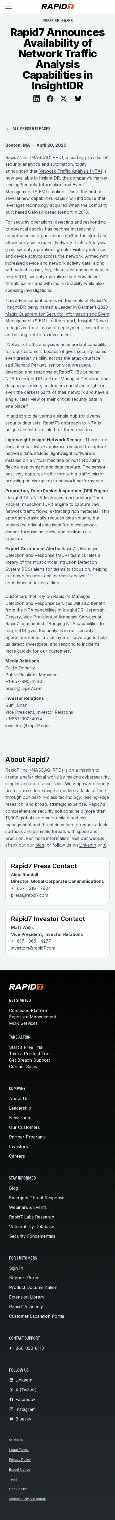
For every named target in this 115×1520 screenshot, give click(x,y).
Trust (13, 1479)
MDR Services (23, 1023)
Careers (17, 1156)
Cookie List (18, 1489)
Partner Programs (27, 1137)
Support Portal (24, 1277)
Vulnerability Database (31, 1226)
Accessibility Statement (27, 1499)
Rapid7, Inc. (17, 157)
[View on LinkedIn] (36, 98)
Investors (18, 1146)
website (96, 838)
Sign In (16, 1268)
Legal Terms (19, 1450)
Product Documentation (33, 1287)
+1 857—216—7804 (31, 888)
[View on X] (63, 99)
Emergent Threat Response (37, 1197)
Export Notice (19, 1469)
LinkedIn (87, 845)
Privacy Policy (20, 1460)
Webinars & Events (28, 1207)
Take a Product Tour (30, 1053)
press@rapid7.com (29, 895)
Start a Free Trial (26, 1047)
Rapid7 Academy (26, 1306)
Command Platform (28, 1010)
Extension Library (26, 1297)
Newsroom (20, 1117)
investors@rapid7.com (33, 948)
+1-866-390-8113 (26, 1348)
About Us (18, 1098)
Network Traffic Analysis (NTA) (70, 171)
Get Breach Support (29, 1060)
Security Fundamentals (32, 1236)
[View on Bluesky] (78, 98)
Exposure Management (32, 1016)
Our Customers (24, 1127)
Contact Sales (23, 1066)
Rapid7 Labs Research (31, 1217)
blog (39, 845)
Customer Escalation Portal (36, 1316)
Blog (13, 1188)
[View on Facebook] (50, 98)
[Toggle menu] (8, 6)
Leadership (20, 1108)
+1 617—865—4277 (31, 941)
